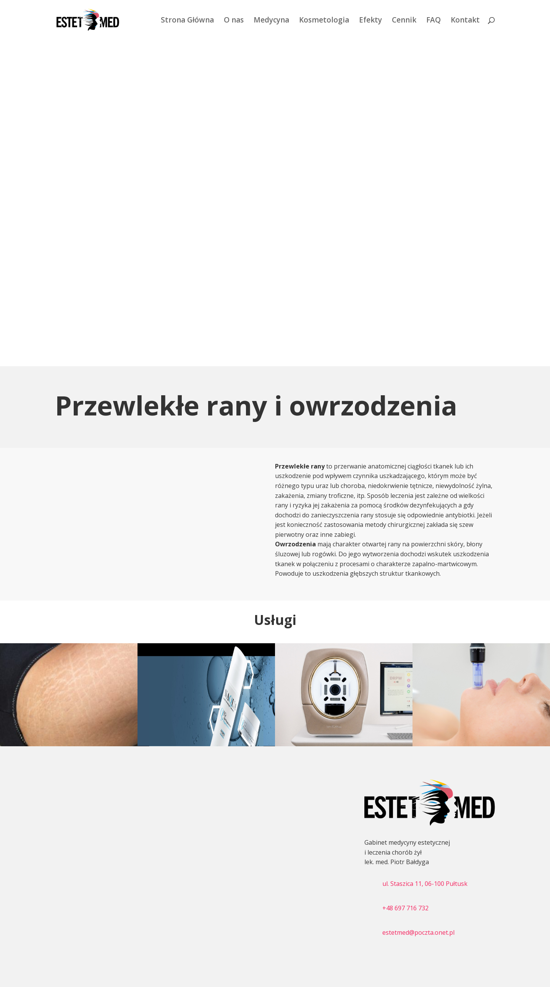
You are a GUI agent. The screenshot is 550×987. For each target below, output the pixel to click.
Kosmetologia (324, 21)
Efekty (370, 21)
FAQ (433, 21)
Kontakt (465, 21)
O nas (234, 21)
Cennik (404, 21)
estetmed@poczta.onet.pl (418, 932)
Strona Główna (187, 21)
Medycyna (271, 21)
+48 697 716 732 (405, 908)
